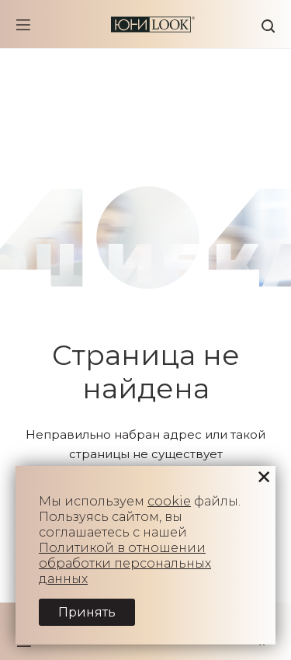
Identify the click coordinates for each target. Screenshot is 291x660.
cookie (169, 501)
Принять (87, 612)
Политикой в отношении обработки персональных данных (125, 563)
